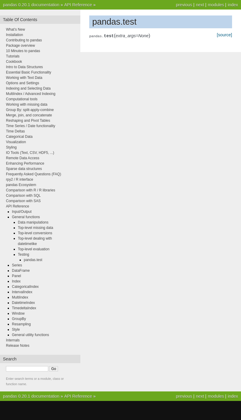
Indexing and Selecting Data (28, 88)
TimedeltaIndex (24, 308)
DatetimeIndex (23, 303)
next (200, 4)
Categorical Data (19, 137)
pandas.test (33, 260)
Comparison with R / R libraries (30, 190)
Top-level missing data (35, 228)
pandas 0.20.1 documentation (31, 4)
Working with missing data (26, 104)
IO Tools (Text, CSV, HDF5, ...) (30, 153)
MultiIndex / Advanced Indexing (30, 94)
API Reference (78, 4)
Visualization (16, 142)
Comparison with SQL (23, 195)
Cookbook (14, 62)
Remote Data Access (22, 158)
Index (16, 281)
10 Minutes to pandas (23, 51)
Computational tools (21, 99)
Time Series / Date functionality (30, 126)
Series (17, 265)
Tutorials (13, 56)
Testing (23, 254)
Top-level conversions (35, 233)
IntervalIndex (22, 292)
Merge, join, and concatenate (29, 115)
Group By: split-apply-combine (30, 110)
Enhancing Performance (25, 163)
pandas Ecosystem (21, 185)
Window (18, 313)
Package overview (20, 45)
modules (216, 4)
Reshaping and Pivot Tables (28, 120)
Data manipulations (33, 222)
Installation (14, 35)
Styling (11, 147)
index (233, 4)
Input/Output (22, 212)
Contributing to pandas (24, 40)
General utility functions (30, 335)
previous (184, 4)
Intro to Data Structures (24, 67)
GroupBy (19, 319)
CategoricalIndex (25, 287)
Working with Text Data (24, 78)
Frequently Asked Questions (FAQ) (33, 174)
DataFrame (21, 270)
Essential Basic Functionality (28, 72)
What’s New (15, 29)
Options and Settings (22, 83)
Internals (13, 340)
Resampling (21, 324)
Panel (16, 276)
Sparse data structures (24, 169)
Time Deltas (15, 131)
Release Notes (17, 346)
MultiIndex (20, 297)
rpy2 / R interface (19, 179)
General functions (26, 217)
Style (16, 329)
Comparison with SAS (23, 201)
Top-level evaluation (33, 249)
